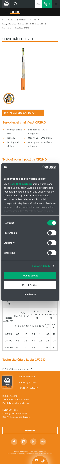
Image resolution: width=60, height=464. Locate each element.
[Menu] (56, 4)
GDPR (35, 454)
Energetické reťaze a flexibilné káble (15, 24)
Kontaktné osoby (27, 376)
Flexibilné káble (38, 24)
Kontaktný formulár (28, 382)
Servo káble (6, 28)
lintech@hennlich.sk (19, 403)
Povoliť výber (30, 285)
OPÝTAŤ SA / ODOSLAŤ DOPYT (20, 113)
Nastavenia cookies (45, 454)
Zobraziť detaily (41, 265)
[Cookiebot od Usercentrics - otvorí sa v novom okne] (42, 167)
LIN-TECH (15, 12)
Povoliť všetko (30, 275)
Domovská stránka (9, 20)
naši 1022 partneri (21, 183)
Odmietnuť (30, 294)
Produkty (33, 20)
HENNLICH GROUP (28, 388)
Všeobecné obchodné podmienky (20, 454)
